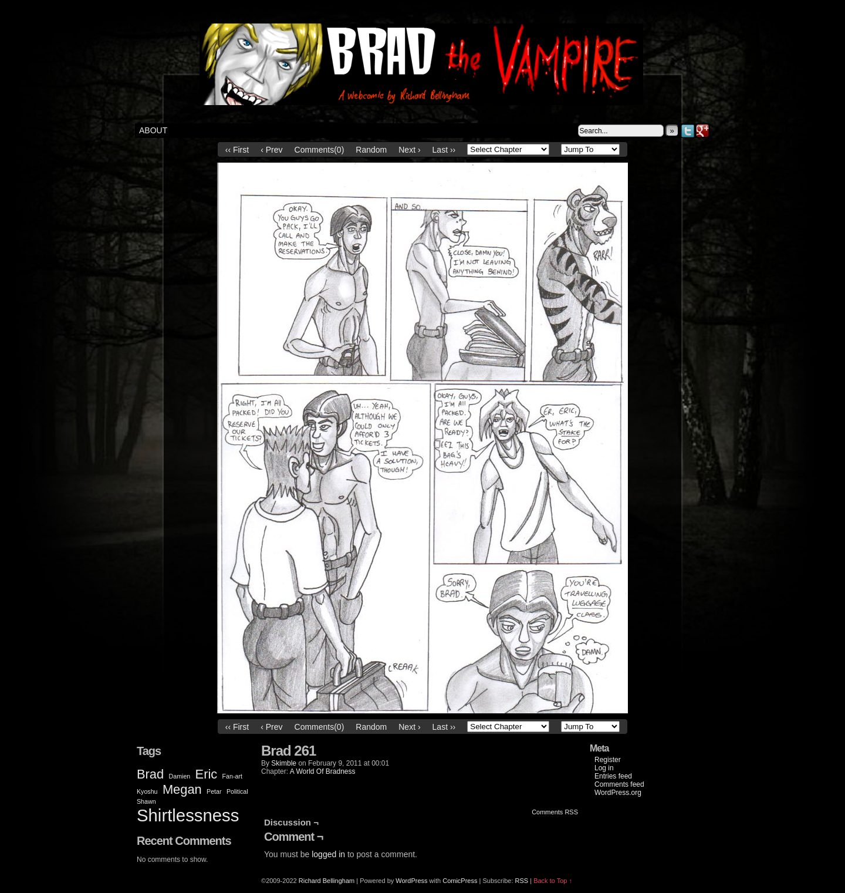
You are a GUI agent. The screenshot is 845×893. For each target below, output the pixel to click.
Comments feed (619, 784)
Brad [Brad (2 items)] (150, 774)
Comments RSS (555, 812)
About (153, 130)
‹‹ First (237, 149)
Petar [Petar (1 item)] (214, 791)
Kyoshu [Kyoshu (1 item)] (147, 791)
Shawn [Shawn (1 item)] (146, 801)
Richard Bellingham (326, 880)
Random (371, 149)
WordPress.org (617, 792)
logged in (328, 854)
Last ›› (444, 149)
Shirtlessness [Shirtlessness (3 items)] (188, 815)
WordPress (411, 880)
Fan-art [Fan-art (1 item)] (232, 776)
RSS (522, 880)
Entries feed (613, 776)
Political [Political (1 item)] (237, 791)
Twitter (688, 130)
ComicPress (459, 880)
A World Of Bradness (323, 771)
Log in (604, 768)
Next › (409, 149)
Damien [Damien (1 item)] (180, 776)
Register (607, 760)
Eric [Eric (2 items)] (206, 774)
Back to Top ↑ (552, 880)
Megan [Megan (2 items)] (182, 789)
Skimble (283, 763)
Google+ (702, 130)
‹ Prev (271, 149)
